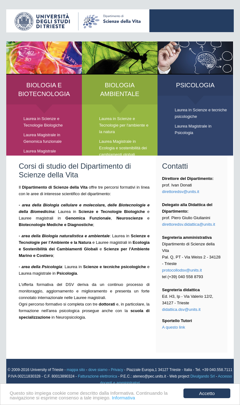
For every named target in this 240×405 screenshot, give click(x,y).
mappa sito (76, 370)
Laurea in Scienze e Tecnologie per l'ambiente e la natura (123, 125)
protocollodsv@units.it (182, 270)
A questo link (173, 327)
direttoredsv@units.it (180, 191)
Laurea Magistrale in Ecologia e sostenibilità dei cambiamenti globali (123, 148)
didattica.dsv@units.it (181, 309)
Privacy (117, 370)
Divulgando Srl (202, 376)
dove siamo (98, 370)
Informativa (123, 397)
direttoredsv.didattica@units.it (188, 224)
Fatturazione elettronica (98, 376)
